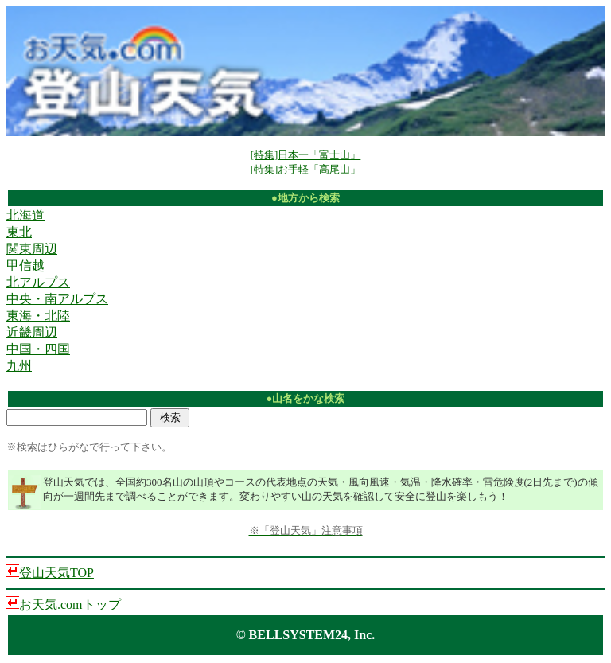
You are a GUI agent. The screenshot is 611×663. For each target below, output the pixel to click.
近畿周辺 (31, 332)
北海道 (25, 215)
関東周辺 (31, 248)
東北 (19, 232)
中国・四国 (38, 349)
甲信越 (25, 265)
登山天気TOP (56, 572)
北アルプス (38, 282)
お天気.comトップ (70, 604)
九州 (19, 365)
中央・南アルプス (57, 299)
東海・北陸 (38, 315)
